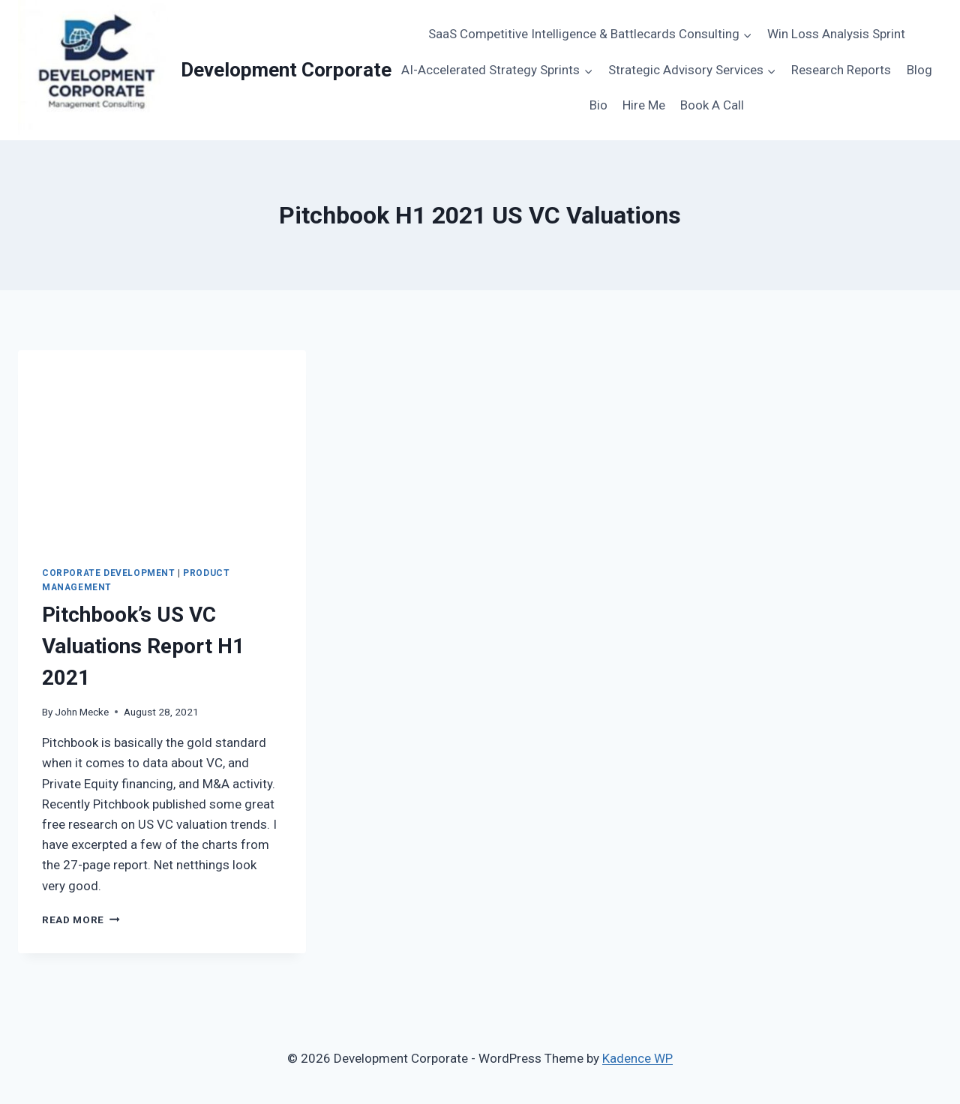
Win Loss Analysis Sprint (836, 33)
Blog (919, 69)
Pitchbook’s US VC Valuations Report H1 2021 (143, 646)
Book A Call (712, 105)
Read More (81, 920)
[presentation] (162, 446)
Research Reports (841, 69)
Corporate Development (109, 573)
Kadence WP (637, 1058)
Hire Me (643, 105)
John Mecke (82, 712)
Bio (599, 105)
